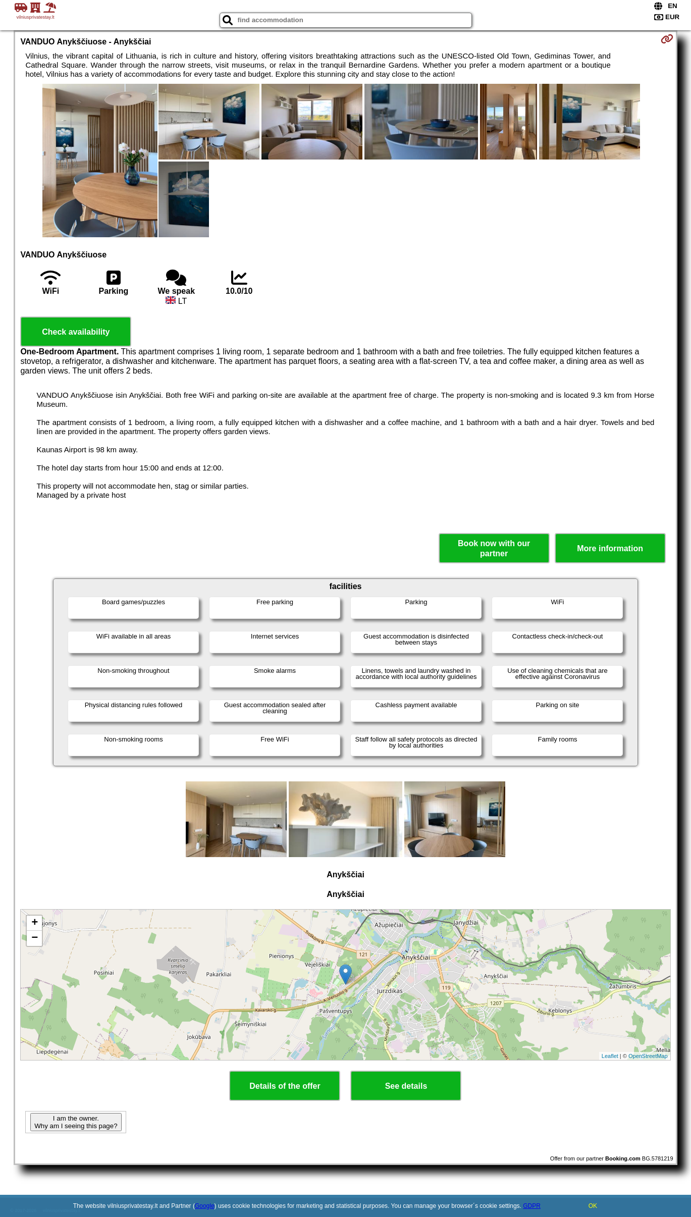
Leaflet (610, 1056)
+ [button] (34, 923)
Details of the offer (284, 1086)
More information (610, 548)
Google (205, 1205)
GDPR (532, 1205)
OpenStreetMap (648, 1056)
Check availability (76, 332)
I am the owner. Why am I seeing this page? (75, 1122)
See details (406, 1086)
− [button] (34, 938)
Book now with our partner (494, 548)
